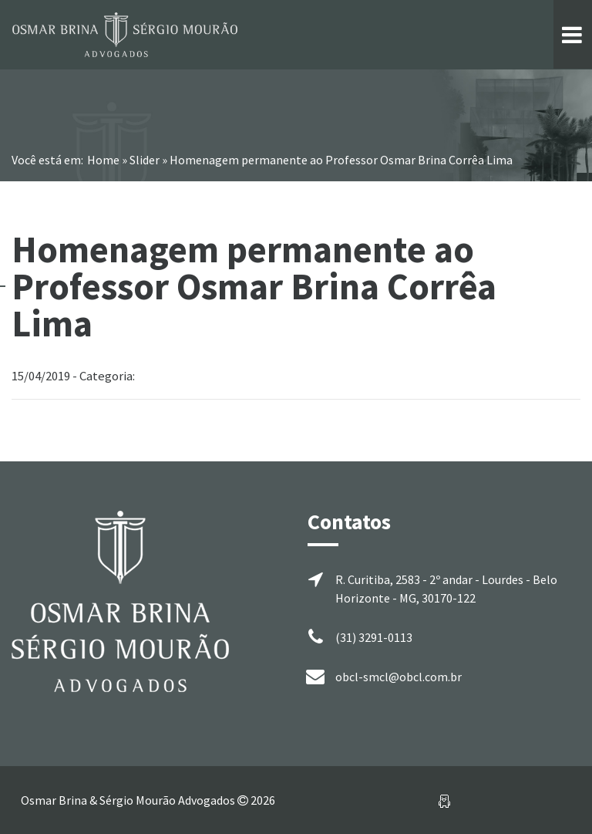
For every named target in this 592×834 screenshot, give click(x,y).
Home (103, 159)
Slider (145, 159)
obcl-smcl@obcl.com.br (398, 676)
